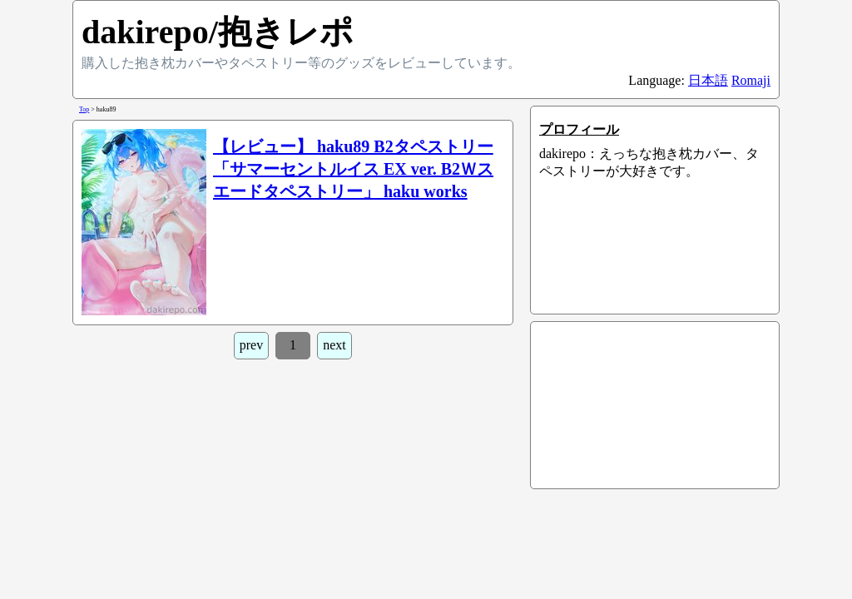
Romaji (750, 80)
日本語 (708, 80)
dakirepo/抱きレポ (218, 32)
